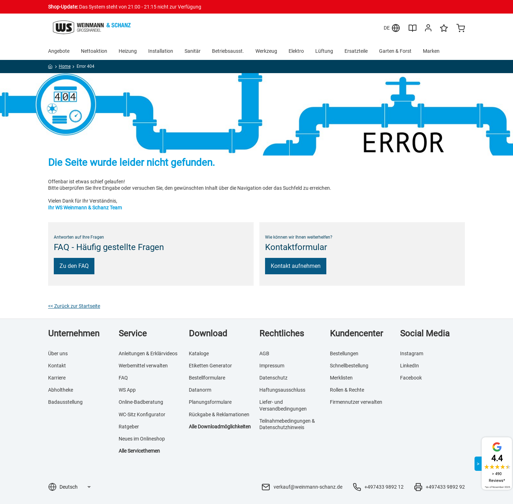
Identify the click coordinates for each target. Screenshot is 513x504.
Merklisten (341, 378)
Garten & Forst (395, 51)
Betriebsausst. (228, 51)
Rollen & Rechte (347, 390)
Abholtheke (60, 390)
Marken (431, 51)
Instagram (411, 353)
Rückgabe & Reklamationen (219, 414)
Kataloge (199, 353)
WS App (127, 390)
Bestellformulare (207, 378)
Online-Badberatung (141, 402)
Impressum (271, 365)
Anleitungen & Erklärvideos (148, 353)
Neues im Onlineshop (142, 439)
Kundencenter (356, 333)
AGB (264, 353)
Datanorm (200, 390)
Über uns (58, 353)
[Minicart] (460, 29)
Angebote (58, 51)
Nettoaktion (94, 51)
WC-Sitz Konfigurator (142, 414)
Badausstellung (65, 402)
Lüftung (324, 51)
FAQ (123, 378)
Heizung (128, 51)
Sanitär (193, 51)
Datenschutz (273, 378)
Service (133, 333)
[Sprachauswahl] (75, 486)
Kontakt (57, 365)
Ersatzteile (356, 51)
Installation (160, 51)
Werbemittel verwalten (143, 365)
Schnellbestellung (349, 365)
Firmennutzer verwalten (356, 402)
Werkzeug (266, 51)
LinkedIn (409, 365)
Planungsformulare (210, 402)
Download (208, 333)
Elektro (296, 51)
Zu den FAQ (74, 266)
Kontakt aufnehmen (296, 266)
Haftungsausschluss (282, 390)
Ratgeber (129, 426)
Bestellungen (344, 353)
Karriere (57, 378)
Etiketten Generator (210, 365)
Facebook (411, 378)
